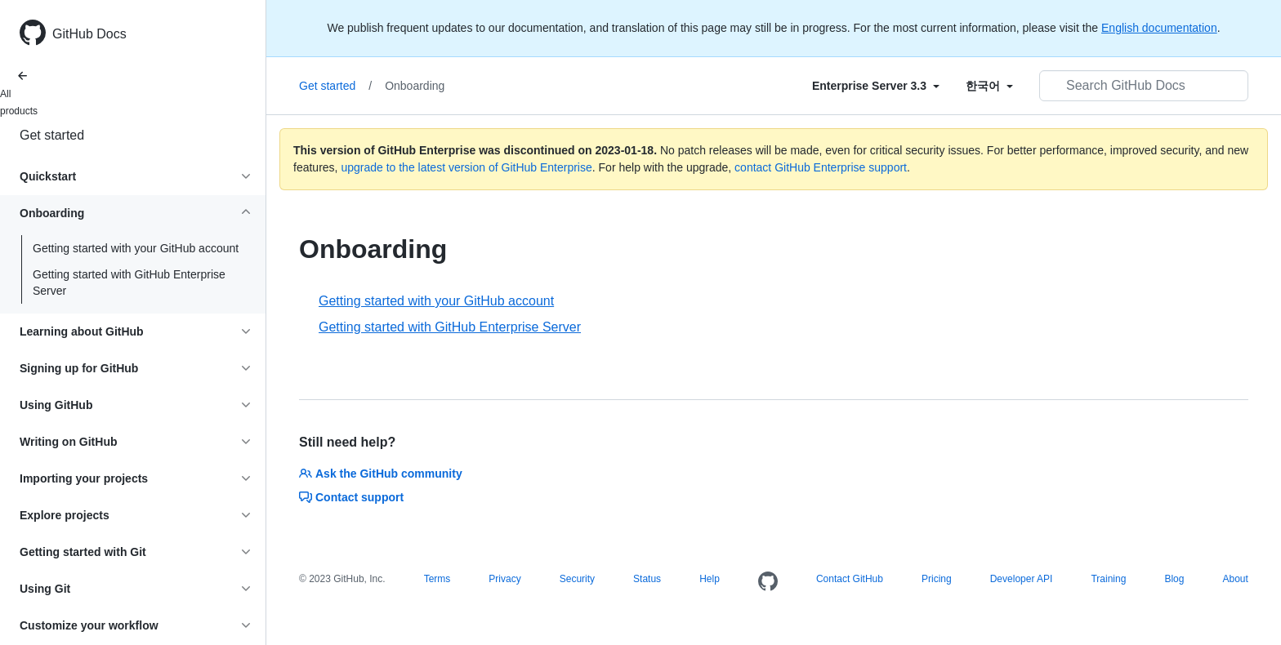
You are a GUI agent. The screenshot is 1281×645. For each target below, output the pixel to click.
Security (577, 579)
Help (709, 579)
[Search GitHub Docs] (1143, 85)
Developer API (1021, 579)
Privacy (504, 579)
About (1235, 579)
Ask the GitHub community (380, 473)
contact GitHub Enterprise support (820, 167)
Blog (1174, 579)
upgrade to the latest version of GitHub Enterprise (466, 167)
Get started (52, 135)
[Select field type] (876, 86)
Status (647, 579)
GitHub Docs (89, 34)
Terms (437, 579)
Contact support (351, 497)
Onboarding (414, 85)
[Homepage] (768, 582)
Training (1108, 579)
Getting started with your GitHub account (136, 248)
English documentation (1159, 27)
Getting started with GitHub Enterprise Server (129, 282)
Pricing (937, 579)
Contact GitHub (849, 579)
